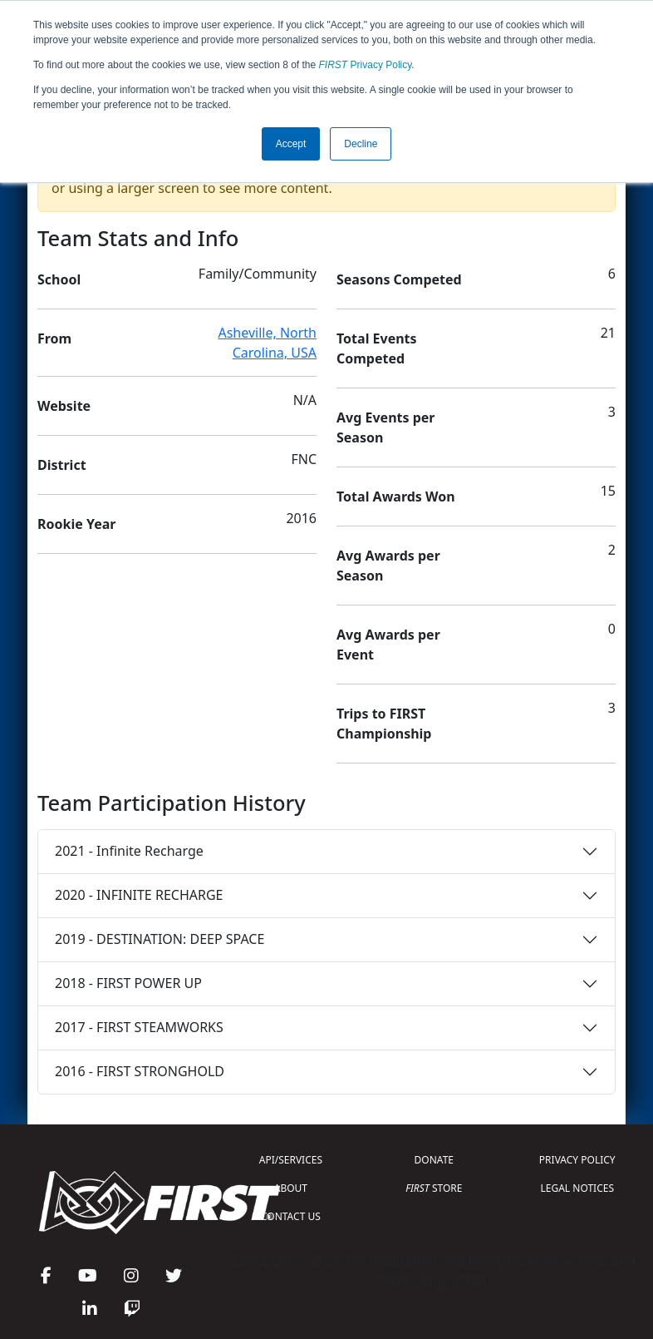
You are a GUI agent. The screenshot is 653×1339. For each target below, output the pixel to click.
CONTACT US (291, 1216)
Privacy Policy (365, 65)
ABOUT (290, 1188)
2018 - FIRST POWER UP (128, 983)
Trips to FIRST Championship (383, 723)
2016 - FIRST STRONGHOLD (139, 1071)
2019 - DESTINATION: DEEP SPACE (159, 939)
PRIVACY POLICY (577, 1160)
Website (64, 406)
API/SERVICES (290, 1160)
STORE (433, 1188)
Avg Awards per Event (388, 644)
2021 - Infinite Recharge (129, 851)
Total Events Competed (376, 348)
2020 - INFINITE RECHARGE (139, 895)
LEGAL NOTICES (578, 1188)
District (61, 465)
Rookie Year (76, 524)
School (59, 279)
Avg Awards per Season (388, 565)
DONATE (434, 1160)
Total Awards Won (395, 496)
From (54, 338)
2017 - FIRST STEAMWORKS (139, 1027)
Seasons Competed (399, 279)
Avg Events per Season (385, 427)
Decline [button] (360, 144)
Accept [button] (291, 144)
